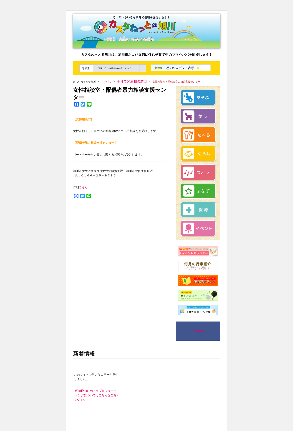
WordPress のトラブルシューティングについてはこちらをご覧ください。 (97, 395)
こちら (83, 187)
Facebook (198, 331)
